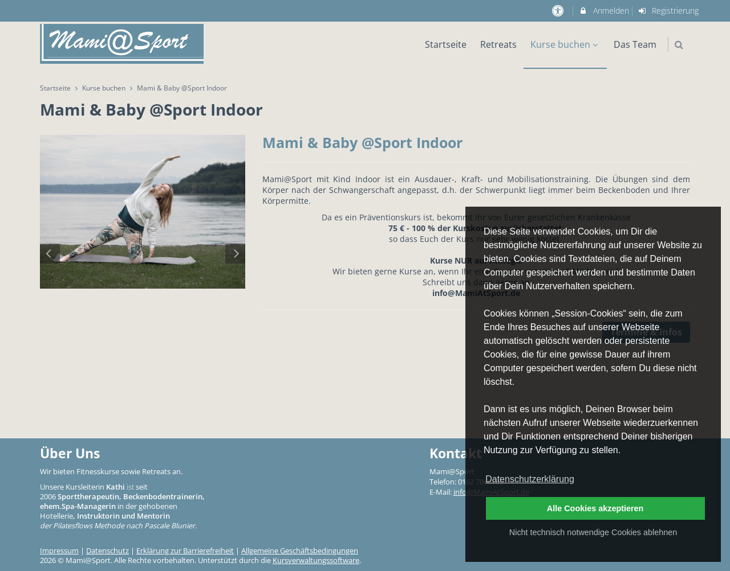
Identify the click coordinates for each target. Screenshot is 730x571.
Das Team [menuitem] (635, 44)
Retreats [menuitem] (498, 44)
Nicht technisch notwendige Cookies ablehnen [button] (593, 532)
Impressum (59, 551)
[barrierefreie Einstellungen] (559, 10)
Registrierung (668, 10)
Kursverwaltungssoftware (316, 560)
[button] (679, 44)
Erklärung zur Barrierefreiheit (185, 551)
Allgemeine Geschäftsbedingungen (299, 551)
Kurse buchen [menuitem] (565, 44)
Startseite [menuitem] (446, 44)
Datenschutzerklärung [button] (529, 479)
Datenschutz (107, 551)
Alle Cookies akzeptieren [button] (595, 508)
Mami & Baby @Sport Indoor (362, 142)
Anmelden (603, 10)
